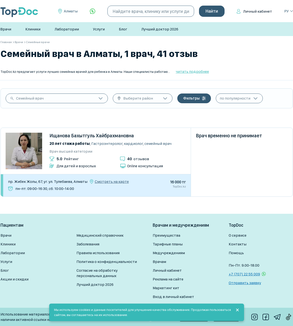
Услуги (99, 29)
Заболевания (87, 244)
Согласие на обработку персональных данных (97, 273)
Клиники (32, 29)
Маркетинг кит (166, 288)
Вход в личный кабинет (173, 296)
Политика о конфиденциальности (106, 261)
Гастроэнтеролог (107, 143)
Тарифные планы (168, 244)
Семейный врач (30, 98)
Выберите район (138, 98)
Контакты (237, 244)
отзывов (138, 159)
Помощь (236, 253)
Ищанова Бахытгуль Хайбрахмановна (91, 136)
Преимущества (166, 235)
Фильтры (191, 98)
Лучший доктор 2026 (159, 29)
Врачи (5, 29)
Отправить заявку (245, 282)
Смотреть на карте (112, 181)
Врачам (159, 261)
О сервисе (237, 235)
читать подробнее (192, 71)
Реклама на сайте (168, 279)
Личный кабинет (257, 11)
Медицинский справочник (99, 235)
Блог (123, 29)
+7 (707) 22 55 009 (244, 274)
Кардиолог (133, 143)
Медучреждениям (169, 253)
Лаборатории (67, 29)
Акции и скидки (14, 279)
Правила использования (98, 253)
